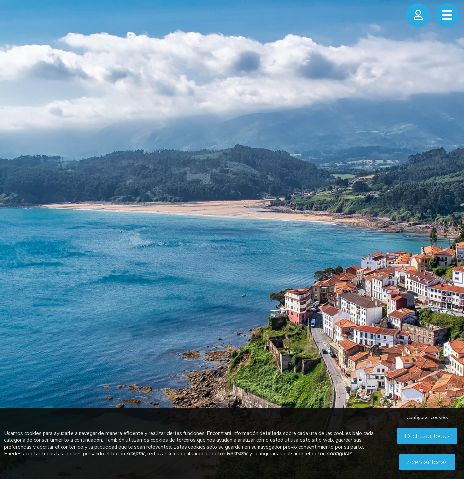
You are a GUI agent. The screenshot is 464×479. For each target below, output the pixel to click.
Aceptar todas (427, 462)
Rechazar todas (427, 436)
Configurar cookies (427, 417)
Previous (11, 232)
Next (452, 232)
